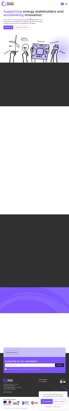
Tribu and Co (24, 408)
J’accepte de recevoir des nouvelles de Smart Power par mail (23, 369)
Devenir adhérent (11, 352)
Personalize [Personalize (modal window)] (49, 406)
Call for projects (43, 379)
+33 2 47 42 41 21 (7, 392)
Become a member (22, 27)
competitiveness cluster (22, 20)
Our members (42, 381)
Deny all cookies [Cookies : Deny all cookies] (59, 401)
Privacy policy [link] (57, 406)
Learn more (8, 27)
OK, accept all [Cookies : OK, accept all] (47, 401)
